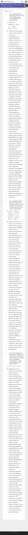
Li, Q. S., (17, 215)
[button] (26, 1)
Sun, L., (15, 366)
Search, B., (17, 213)
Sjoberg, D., (11, 217)
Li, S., (9, 26)
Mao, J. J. (16, 28)
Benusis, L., (17, 211)
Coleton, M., (11, 215)
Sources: (4, 6)
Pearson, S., (11, 213)
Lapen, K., (11, 211)
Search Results (10, 6)
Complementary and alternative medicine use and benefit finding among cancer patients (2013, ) (16, 17)
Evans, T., (10, 28)
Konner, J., (17, 217)
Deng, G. (16, 219)
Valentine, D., (11, 24)
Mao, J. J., (10, 219)
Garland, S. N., (12, 22)
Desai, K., (18, 24)
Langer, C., (14, 26)
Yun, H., (11, 366)
